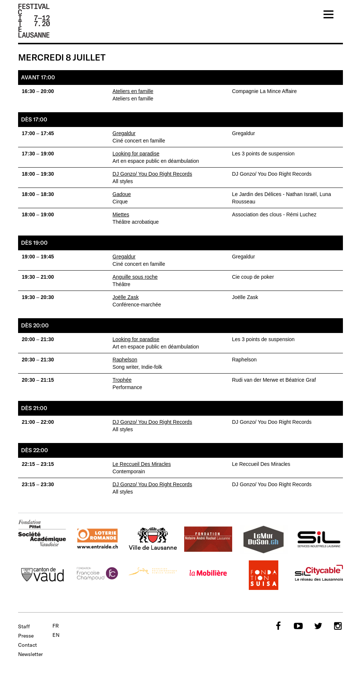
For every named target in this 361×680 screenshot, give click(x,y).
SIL (319, 539)
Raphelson (125, 360)
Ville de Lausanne (153, 539)
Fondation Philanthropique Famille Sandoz (153, 575)
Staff (24, 626)
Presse (26, 635)
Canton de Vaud (42, 575)
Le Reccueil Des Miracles (142, 464)
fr (55, 625)
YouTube (297, 625)
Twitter (317, 625)
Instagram (337, 625)
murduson (264, 539)
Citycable (319, 575)
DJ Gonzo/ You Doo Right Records (152, 174)
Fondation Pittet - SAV (42, 534)
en (55, 635)
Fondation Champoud (97, 575)
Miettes (121, 214)
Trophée (122, 380)
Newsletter (30, 654)
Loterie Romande (97, 539)
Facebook (277, 625)
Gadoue (122, 194)
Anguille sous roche (135, 277)
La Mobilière (208, 575)
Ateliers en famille (133, 91)
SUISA (264, 575)
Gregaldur (124, 133)
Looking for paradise (136, 154)
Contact (27, 645)
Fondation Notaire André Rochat (208, 539)
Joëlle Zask (126, 297)
